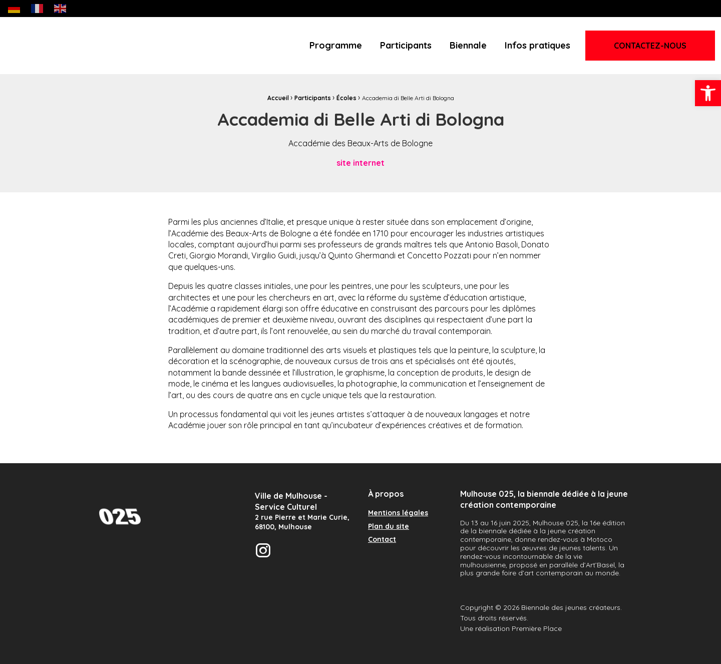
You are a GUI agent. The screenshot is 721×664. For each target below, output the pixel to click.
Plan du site (388, 527)
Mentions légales (398, 513)
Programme (335, 45)
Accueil (278, 98)
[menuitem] (335, 45)
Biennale (468, 45)
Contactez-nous (650, 46)
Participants (406, 45)
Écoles (346, 98)
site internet (360, 163)
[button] (708, 93)
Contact (382, 540)
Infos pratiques (537, 45)
